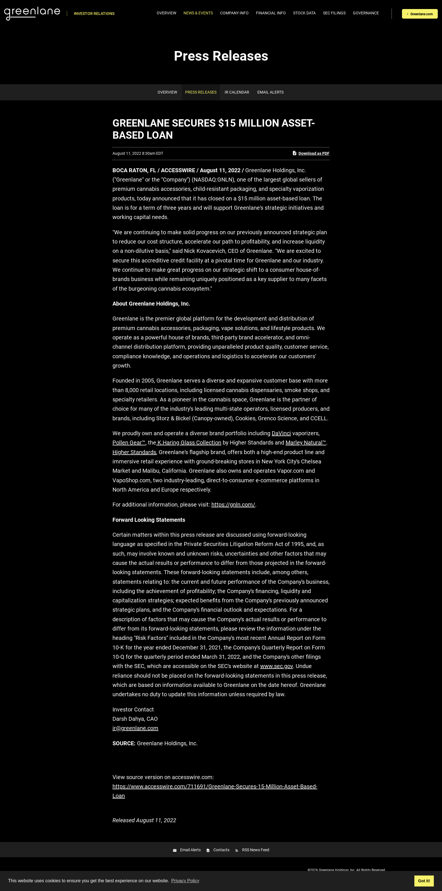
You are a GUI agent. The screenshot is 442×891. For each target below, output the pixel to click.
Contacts (221, 850)
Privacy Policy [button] (185, 880)
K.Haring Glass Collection (188, 442)
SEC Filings (334, 13)
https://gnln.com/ (233, 504)
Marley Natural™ (306, 442)
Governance (366, 13)
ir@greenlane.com (135, 728)
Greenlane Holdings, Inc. (337, 870)
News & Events (198, 13)
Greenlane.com (421, 14)
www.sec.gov (276, 666)
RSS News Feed (255, 850)
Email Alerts (270, 92)
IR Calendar (237, 92)
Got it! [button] (424, 881)
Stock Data (304, 13)
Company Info (234, 13)
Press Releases (200, 92)
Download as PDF (311, 153)
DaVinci (281, 433)
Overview (166, 13)
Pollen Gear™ (128, 442)
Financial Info (271, 13)
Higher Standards (134, 452)
